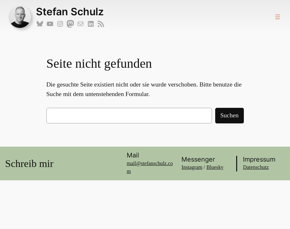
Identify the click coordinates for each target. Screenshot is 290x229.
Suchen (229, 115)
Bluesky (214, 167)
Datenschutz (256, 167)
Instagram (191, 167)
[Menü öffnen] (277, 17)
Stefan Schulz (70, 11)
